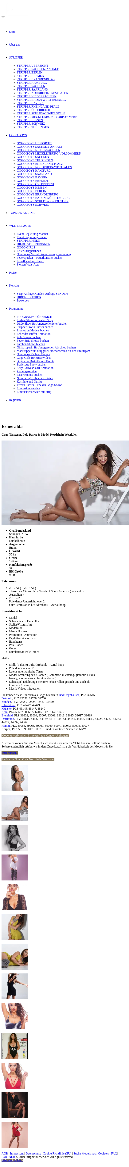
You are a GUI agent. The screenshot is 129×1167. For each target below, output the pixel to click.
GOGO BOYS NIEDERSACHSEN (38, 150)
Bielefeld (7, 715)
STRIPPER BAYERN (30, 103)
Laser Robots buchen (29, 374)
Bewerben (23, 300)
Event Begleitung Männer (32, 233)
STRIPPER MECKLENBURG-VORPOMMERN (47, 116)
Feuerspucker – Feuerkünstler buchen (39, 257)
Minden (6, 701)
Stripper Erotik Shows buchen (35, 327)
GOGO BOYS (18, 135)
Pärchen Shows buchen (31, 344)
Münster (7, 708)
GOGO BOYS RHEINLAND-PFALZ (40, 163)
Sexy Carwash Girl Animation (35, 367)
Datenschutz (33, 1153)
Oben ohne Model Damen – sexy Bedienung (44, 254)
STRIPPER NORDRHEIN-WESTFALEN (42, 93)
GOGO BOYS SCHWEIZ (33, 204)
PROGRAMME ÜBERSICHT (35, 316)
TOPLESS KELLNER (23, 212)
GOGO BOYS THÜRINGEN (35, 160)
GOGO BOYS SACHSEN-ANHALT (39, 146)
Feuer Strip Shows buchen (33, 340)
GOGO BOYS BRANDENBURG (37, 194)
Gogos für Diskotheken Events (35, 361)
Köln (5, 712)
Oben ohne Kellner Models (33, 354)
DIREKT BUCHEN (29, 297)
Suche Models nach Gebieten (91, 1153)
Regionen (15, 399)
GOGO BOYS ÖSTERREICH (35, 184)
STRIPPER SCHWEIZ (31, 123)
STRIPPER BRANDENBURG (36, 79)
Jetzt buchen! (10, 753)
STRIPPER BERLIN (29, 72)
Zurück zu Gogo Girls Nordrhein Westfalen (28, 759)
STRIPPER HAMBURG (32, 82)
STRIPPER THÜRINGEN (33, 127)
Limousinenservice (28, 388)
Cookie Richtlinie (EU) (57, 1153)
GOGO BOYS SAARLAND (34, 174)
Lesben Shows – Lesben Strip (35, 320)
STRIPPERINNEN (28, 240)
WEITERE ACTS (20, 225)
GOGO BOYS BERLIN (31, 191)
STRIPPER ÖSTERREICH (33, 110)
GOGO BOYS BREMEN (32, 180)
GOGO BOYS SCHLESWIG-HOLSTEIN (42, 201)
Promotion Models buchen (33, 330)
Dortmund (8, 718)
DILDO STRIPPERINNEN (33, 244)
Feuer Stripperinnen (29, 250)
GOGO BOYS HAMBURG (34, 170)
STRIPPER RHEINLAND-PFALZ (38, 106)
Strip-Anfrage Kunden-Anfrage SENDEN (42, 293)
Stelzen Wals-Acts (28, 264)
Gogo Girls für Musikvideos (34, 357)
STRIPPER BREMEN (30, 75)
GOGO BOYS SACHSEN (33, 157)
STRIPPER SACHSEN (31, 86)
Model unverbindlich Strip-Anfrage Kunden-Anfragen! (35, 735)
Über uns (14, 44)
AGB (5, 1153)
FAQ (114, 1153)
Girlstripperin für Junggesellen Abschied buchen (46, 347)
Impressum (17, 1153)
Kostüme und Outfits (29, 381)
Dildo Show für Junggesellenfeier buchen (42, 323)
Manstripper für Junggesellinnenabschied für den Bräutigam (53, 350)
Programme (16, 308)
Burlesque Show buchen (31, 364)
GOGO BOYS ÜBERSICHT (34, 143)
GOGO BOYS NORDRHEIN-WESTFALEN (44, 167)
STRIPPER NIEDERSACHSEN (36, 96)
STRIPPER (16, 57)
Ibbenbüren (8, 705)
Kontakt (14, 285)
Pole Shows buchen (29, 337)
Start (12, 31)
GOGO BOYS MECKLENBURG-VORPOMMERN (49, 153)
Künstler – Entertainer (30, 261)
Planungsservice (27, 371)
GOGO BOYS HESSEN (32, 187)
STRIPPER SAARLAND (32, 89)
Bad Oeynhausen (69, 695)
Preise (13, 272)
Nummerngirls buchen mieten (35, 378)
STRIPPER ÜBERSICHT (32, 65)
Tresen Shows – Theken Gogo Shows (39, 385)
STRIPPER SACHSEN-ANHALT (37, 69)
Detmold (7, 698)
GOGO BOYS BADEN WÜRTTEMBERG (43, 197)
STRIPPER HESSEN (30, 120)
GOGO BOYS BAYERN (32, 177)
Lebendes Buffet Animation (33, 333)
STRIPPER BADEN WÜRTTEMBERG (41, 99)
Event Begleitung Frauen (32, 237)
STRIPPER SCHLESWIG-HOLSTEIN (41, 113)
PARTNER (8, 1156)
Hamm (6, 725)
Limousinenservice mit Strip (34, 391)
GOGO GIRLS (26, 247)
